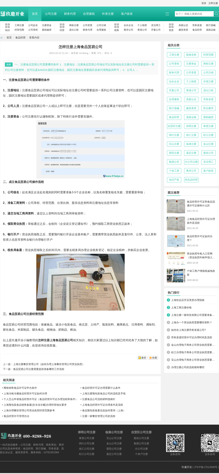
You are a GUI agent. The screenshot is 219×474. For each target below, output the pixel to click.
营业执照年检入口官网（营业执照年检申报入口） (199, 257)
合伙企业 (128, 25)
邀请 (143, 357)
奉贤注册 (208, 126)
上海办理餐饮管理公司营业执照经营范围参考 (29, 410)
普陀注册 (174, 152)
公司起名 (33, 25)
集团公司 (174, 161)
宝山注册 (174, 143)
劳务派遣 (197, 25)
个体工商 (174, 170)
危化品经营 (191, 179)
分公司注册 (191, 161)
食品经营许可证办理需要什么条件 (101, 387)
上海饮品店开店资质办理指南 (187, 300)
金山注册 (208, 143)
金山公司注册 (114, 443)
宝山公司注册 (114, 438)
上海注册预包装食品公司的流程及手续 (104, 393)
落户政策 (127, 13)
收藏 (154, 357)
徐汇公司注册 (86, 448)
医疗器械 (211, 25)
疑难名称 (191, 54)
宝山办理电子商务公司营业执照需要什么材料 (193, 359)
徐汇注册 (191, 135)
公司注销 (101, 25)
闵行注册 (174, 135)
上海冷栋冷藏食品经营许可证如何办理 (25, 393)
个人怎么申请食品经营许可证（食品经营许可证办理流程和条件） (41, 399)
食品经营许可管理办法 (16, 416)
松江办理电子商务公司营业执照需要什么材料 (193, 352)
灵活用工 (156, 25)
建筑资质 (183, 29)
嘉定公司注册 (114, 454)
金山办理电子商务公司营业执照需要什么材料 (193, 344)
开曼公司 (156, 29)
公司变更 (87, 25)
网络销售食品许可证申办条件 (20, 387)
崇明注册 (191, 126)
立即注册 (213, 3)
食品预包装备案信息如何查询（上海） (104, 410)
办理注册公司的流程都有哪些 (187, 367)
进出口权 (74, 29)
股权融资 (46, 29)
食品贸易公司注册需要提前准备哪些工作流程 (38, 369)
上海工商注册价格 (181, 307)
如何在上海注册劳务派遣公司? (188, 329)
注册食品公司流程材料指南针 (98, 399)
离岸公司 (128, 29)
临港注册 (191, 143)
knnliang (83, 53)
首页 (35, 13)
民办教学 (208, 108)
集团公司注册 (141, 443)
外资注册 (108, 13)
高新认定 (183, 25)
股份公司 (208, 152)
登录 (203, 3)
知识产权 (174, 179)
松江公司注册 (86, 454)
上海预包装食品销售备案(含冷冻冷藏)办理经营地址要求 (35, 404)
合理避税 (89, 13)
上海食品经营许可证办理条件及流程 (102, 404)
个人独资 (142, 25)
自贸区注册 (174, 126)
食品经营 (197, 29)
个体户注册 (141, 454)
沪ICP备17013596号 (206, 467)
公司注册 (51, 13)
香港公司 (142, 29)
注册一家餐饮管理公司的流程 (98, 416)
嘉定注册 (191, 152)
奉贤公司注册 (86, 438)
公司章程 (33, 29)
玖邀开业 (187, 467)
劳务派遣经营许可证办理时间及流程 (191, 337)
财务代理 (70, 13)
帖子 (178, 13)
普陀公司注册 (114, 448)
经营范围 (19, 29)
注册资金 (46, 25)
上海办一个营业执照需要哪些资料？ (191, 322)
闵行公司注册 (86, 443)
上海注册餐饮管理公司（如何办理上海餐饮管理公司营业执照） (49, 364)
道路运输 (211, 29)
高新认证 (191, 99)
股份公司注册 (141, 438)
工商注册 (19, 25)
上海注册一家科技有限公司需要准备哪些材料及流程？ (193, 315)
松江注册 (208, 135)
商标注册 (74, 25)
